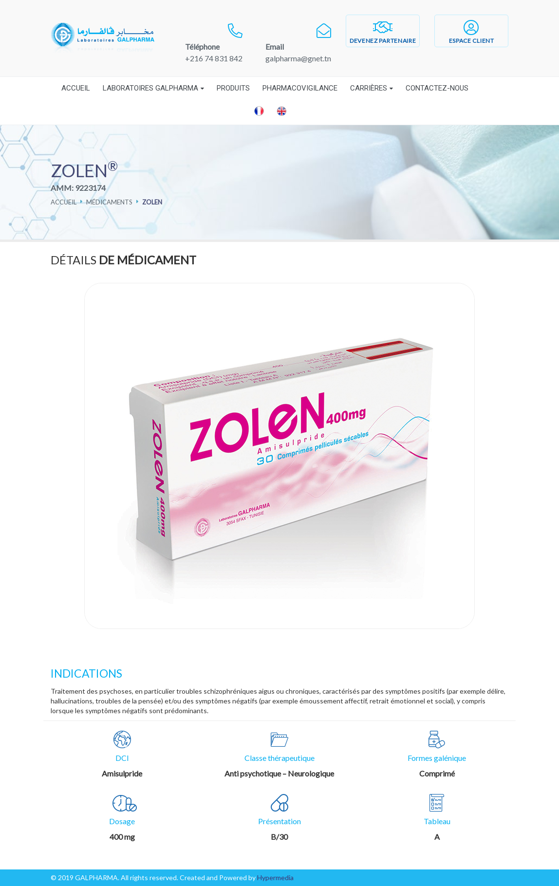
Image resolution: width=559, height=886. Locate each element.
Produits (233, 88)
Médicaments (109, 202)
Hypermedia (275, 877)
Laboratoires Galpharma (150, 88)
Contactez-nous (437, 88)
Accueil (75, 88)
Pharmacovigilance (299, 88)
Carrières (368, 88)
